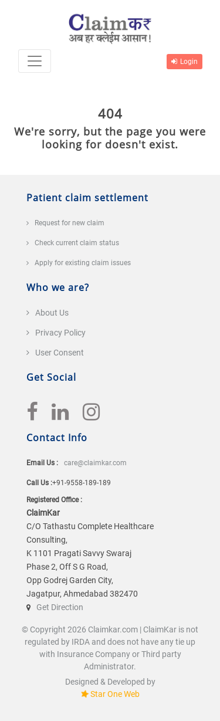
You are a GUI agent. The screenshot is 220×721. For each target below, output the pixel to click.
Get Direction (59, 607)
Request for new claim (69, 223)
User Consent (59, 352)
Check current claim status (77, 243)
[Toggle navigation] (34, 61)
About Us (52, 312)
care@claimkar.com (95, 463)
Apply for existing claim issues (83, 263)
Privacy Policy (60, 332)
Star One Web (115, 694)
